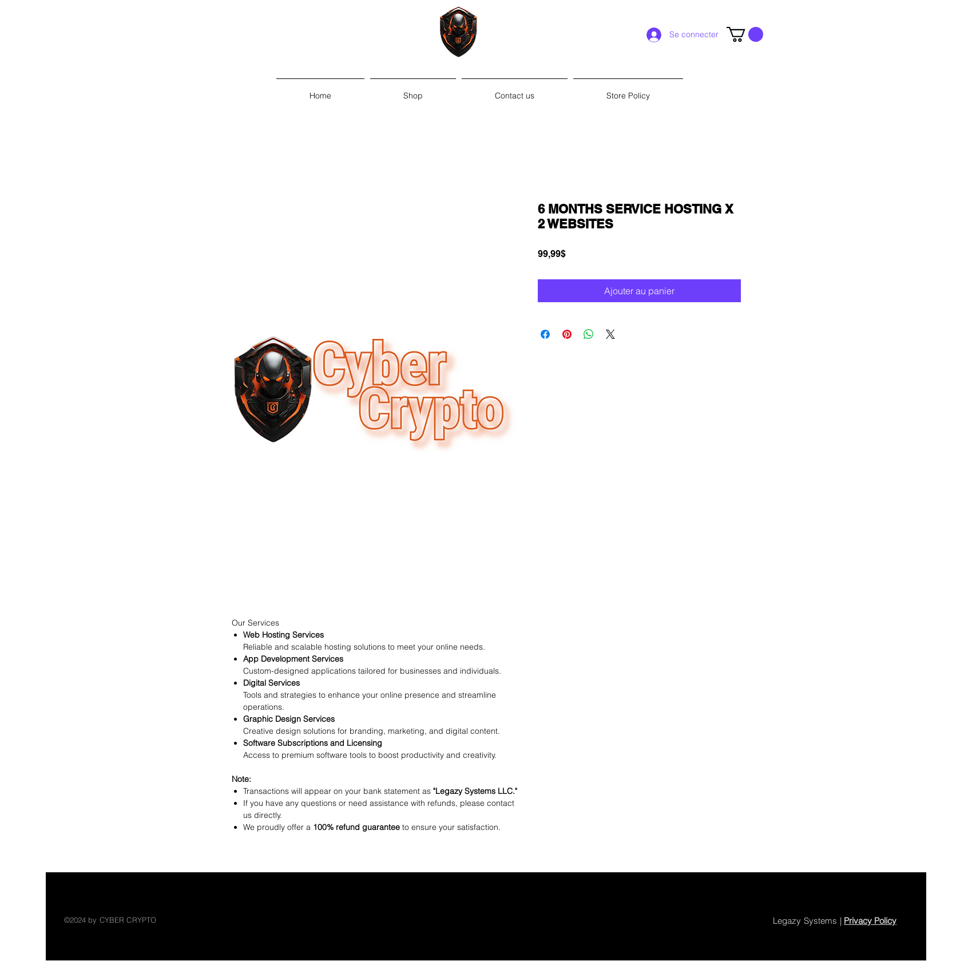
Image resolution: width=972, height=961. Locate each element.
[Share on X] (610, 334)
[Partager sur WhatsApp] (589, 334)
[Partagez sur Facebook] (545, 334)
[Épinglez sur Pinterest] (567, 334)
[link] (745, 34)
